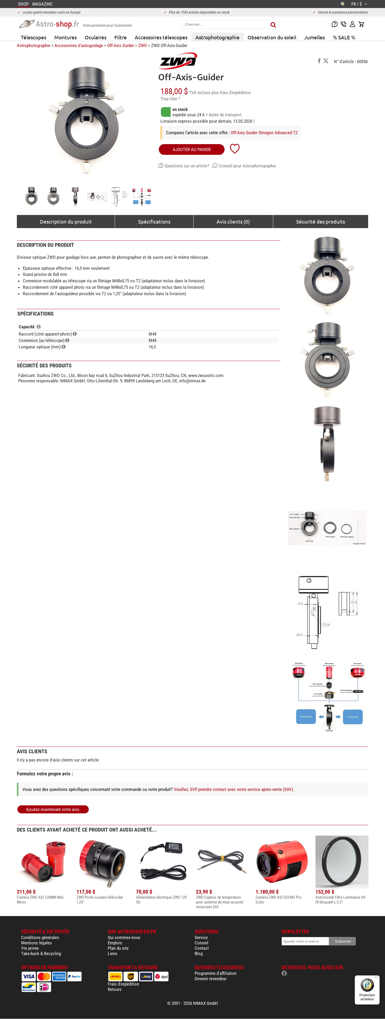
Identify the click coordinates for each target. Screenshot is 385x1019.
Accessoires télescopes (161, 37)
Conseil (201, 942)
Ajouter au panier (192, 149)
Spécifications (154, 221)
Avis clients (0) (233, 221)
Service (201, 937)
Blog (199, 953)
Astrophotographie (217, 37)
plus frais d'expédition (231, 92)
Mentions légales (36, 942)
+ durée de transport (223, 114)
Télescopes (33, 37)
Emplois (115, 942)
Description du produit (66, 221)
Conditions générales (40, 937)
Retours (115, 989)
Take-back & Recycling (41, 953)
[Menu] (376, 978)
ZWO (142, 45)
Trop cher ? (170, 98)
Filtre (120, 37)
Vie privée (30, 948)
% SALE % (344, 37)
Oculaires (95, 37)
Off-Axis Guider (120, 45)
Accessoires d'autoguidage (79, 45)
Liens (112, 953)
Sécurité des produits (320, 221)
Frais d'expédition (123, 984)
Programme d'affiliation (215, 973)
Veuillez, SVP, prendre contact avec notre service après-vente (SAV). (234, 789)
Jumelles (314, 37)
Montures (65, 37)
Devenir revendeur (210, 978)
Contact (202, 948)
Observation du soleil (272, 37)
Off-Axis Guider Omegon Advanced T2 (264, 132)
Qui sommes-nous (124, 937)
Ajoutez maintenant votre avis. (53, 809)
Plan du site (118, 948)
